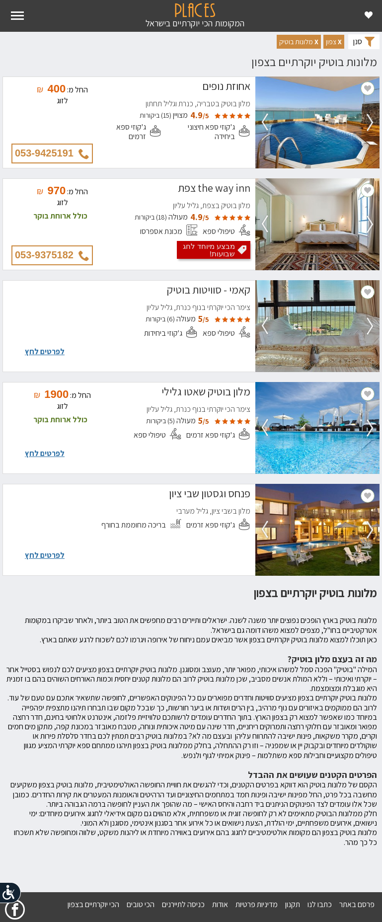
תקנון (292, 904)
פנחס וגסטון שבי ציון (209, 494)
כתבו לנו (319, 904)
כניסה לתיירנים (183, 904)
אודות (220, 904)
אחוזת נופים (226, 87)
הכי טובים (140, 904)
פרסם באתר (357, 904)
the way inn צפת (214, 189)
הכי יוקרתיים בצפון (93, 904)
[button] (333, 42)
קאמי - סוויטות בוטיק (208, 291)
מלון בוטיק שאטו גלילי (205, 392)
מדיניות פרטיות (256, 904)
